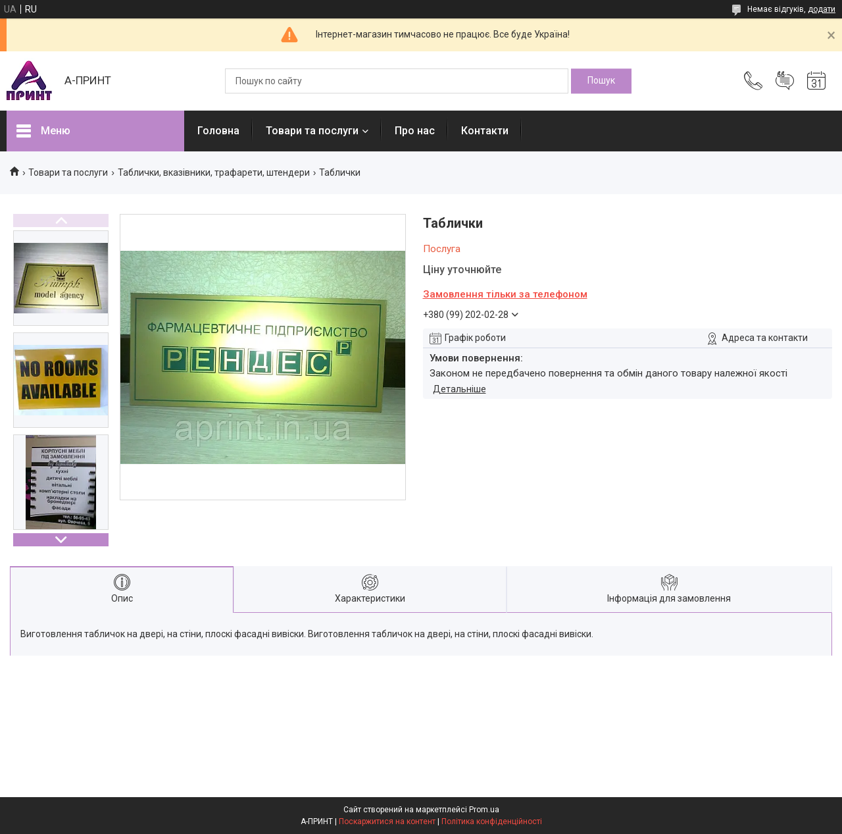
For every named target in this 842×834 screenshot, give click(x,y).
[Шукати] (601, 80)
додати (821, 9)
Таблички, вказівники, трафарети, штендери (214, 172)
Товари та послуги (312, 130)
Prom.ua (484, 809)
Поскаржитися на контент (387, 821)
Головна (218, 130)
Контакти (484, 130)
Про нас (415, 130)
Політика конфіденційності (491, 821)
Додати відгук (785, 81)
